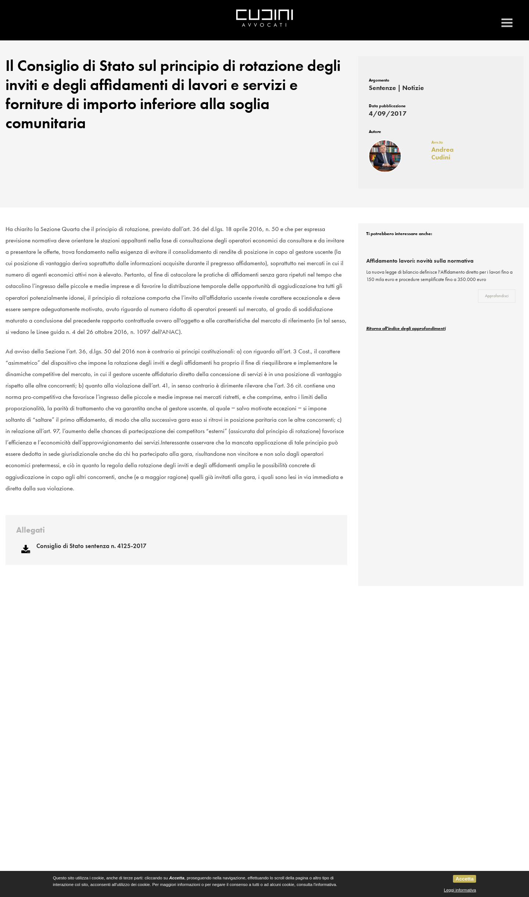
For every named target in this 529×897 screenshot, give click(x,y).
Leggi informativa (460, 890)
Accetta (465, 879)
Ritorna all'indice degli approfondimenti (406, 330)
